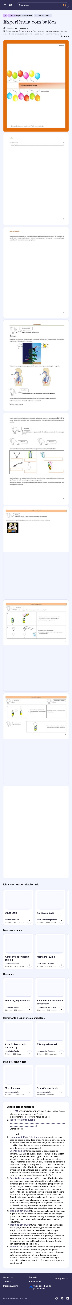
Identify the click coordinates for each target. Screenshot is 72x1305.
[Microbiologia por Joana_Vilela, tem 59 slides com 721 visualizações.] (18, 1081)
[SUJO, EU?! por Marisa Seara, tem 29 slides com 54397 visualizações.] (18, 907)
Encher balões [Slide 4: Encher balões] (17, 1150)
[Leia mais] (63, 36)
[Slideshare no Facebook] (62, 1298)
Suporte (33, 1277)
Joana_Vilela (27, 15)
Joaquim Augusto (47, 1051)
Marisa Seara (13, 920)
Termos (7, 1281)
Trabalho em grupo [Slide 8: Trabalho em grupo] (20, 1246)
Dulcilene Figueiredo (48, 920)
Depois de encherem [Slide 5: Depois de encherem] (20, 1178)
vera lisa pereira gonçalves (49, 1007)
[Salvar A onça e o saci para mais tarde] (61, 921)
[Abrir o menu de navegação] (5, 5)
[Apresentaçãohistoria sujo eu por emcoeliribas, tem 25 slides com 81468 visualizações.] (18, 951)
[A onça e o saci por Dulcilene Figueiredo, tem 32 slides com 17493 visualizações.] (50, 907)
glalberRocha (13, 1051)
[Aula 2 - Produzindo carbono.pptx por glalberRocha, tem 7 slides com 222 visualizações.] (18, 1039)
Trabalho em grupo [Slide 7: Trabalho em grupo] (20, 1224)
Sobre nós (8, 1277)
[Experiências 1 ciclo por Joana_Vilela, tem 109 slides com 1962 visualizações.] (50, 1081)
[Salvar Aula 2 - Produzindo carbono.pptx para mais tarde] (29, 1052)
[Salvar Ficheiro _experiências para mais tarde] (29, 1009)
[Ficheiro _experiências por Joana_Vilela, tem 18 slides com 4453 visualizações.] (18, 995)
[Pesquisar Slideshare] (43, 5)
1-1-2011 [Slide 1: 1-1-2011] (14, 1111)
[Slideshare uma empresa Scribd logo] (10, 5)
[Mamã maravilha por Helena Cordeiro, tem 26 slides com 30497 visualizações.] (50, 951)
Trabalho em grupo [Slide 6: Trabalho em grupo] (20, 1210)
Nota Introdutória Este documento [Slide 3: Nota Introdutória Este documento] (28, 1137)
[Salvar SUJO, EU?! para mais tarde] (29, 921)
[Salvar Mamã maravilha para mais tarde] (61, 965)
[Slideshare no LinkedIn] (67, 1298)
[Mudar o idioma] (62, 1278)
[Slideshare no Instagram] (56, 1298)
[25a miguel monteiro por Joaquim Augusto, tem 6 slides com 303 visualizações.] (50, 1039)
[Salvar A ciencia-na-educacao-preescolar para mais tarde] (61, 1009)
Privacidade (35, 1281)
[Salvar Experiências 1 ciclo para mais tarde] (61, 1093)
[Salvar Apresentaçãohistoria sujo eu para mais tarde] (29, 965)
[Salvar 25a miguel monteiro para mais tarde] (61, 1052)
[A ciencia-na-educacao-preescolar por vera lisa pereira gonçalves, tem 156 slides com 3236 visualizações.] (50, 995)
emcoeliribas (13, 964)
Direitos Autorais (11, 1286)
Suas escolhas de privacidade (40, 1287)
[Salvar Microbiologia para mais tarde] (29, 1093)
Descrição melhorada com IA (15, 28)
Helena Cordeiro (47, 964)
